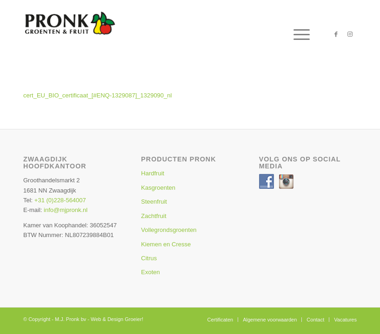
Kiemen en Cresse (166, 244)
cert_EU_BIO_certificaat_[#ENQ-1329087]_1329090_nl (97, 95)
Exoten (150, 272)
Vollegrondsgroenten (168, 229)
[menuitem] (297, 34)
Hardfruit (152, 173)
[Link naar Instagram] (350, 34)
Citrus (149, 258)
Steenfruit (154, 201)
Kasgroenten (158, 187)
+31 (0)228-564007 (60, 200)
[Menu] (297, 34)
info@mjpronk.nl (65, 209)
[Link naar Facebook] (336, 34)
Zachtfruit (153, 215)
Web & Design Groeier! (117, 319)
